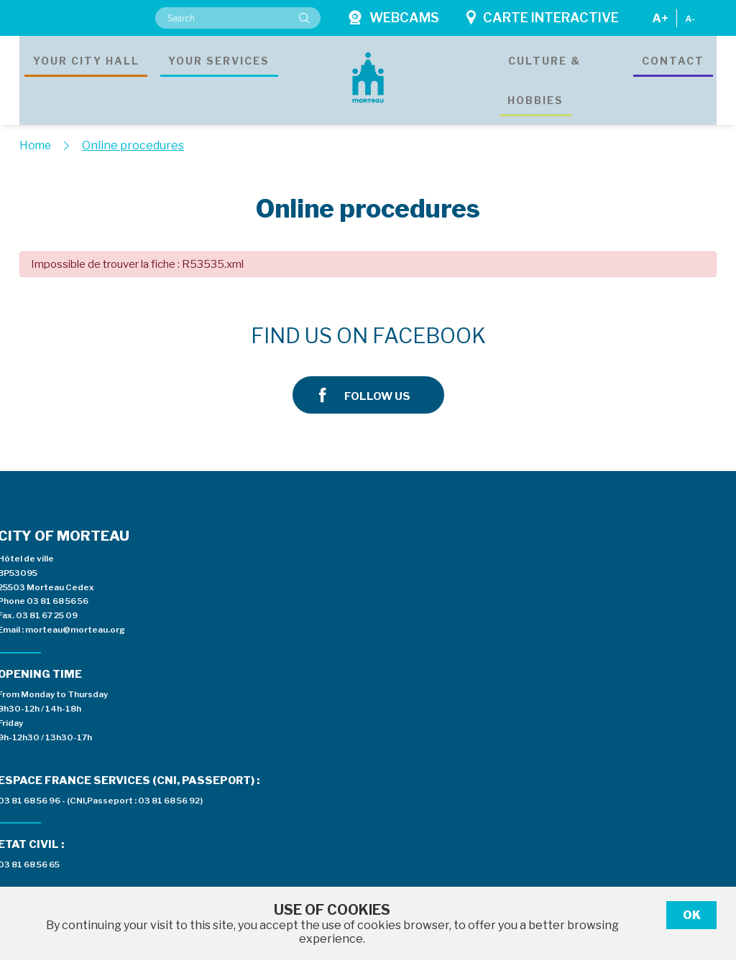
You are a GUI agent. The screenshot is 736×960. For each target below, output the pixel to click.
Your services (219, 75)
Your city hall (86, 75)
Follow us (597, 336)
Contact (673, 75)
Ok (692, 915)
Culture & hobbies (540, 75)
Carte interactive (542, 17)
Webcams (393, 17)
